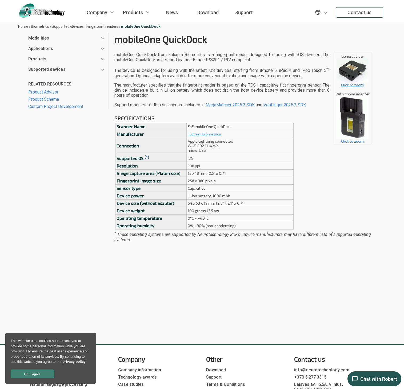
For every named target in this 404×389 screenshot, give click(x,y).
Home (23, 26)
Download (208, 12)
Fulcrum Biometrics (204, 134)
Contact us (359, 12)
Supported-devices (68, 26)
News (172, 12)
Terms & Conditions (225, 384)
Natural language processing (58, 384)
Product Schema (43, 99)
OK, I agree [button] (32, 374)
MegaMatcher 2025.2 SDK (230, 104)
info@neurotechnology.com (321, 369)
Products (133, 12)
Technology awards (137, 377)
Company (97, 12)
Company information (139, 369)
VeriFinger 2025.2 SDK (284, 104)
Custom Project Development (55, 106)
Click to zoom (353, 83)
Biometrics (40, 26)
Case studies (131, 384)
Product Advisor (43, 92)
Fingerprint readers (102, 26)
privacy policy (74, 362)
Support (244, 12)
